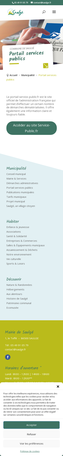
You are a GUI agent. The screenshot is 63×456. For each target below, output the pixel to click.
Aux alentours (14, 294)
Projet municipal (15, 201)
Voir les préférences (31, 443)
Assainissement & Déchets (21, 249)
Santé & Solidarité (16, 236)
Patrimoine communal (18, 303)
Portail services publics (19, 187)
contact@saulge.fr (15, 349)
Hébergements (15, 289)
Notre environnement (18, 254)
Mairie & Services (16, 178)
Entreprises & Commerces (21, 240)
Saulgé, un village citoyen (20, 206)
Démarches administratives (22, 183)
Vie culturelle (13, 259)
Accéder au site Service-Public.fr (31, 128)
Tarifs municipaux (16, 196)
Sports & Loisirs (15, 263)
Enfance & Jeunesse (17, 227)
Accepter (31, 425)
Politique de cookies (29, 451)
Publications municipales (20, 192)
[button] (58, 386)
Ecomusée (12, 307)
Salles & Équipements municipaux (25, 245)
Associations (13, 231)
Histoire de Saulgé (17, 298)
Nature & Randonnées (19, 284)
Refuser (31, 434)
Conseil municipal (16, 174)
